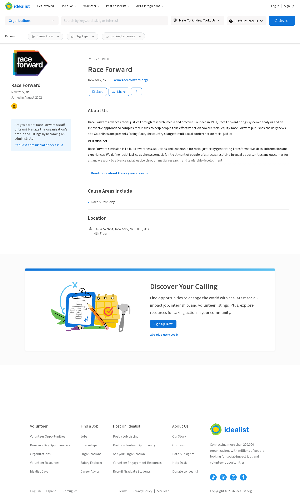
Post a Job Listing (126, 436)
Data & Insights (183, 454)
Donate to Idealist (185, 471)
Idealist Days (39, 471)
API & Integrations (149, 6)
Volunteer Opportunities (47, 436)
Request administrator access (37, 145)
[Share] (119, 92)
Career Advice (90, 471)
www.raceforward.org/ (131, 80)
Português (70, 491)
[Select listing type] (32, 20)
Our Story (179, 436)
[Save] (98, 92)
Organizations (40, 454)
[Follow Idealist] (213, 477)
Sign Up (289, 6)
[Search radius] (246, 20)
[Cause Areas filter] (45, 36)
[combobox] (114, 20)
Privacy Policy (142, 491)
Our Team (179, 445)
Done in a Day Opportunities (50, 445)
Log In (275, 6)
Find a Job (68, 6)
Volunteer (91, 6)
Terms (123, 491)
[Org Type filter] (82, 36)
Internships (89, 445)
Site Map (163, 491)
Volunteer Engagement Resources (137, 462)
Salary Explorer (91, 462)
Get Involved (45, 6)
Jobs (84, 436)
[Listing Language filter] (123, 36)
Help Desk (179, 462)
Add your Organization (129, 454)
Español (52, 491)
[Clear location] (218, 20)
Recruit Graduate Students (132, 471)
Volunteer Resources (44, 462)
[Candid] (14, 106)
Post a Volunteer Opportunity (134, 445)
